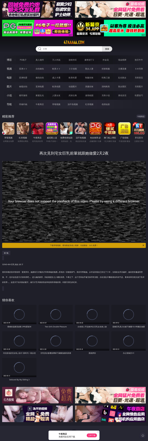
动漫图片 (73, 86)
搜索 (107, 49)
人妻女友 (56, 95)
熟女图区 (122, 86)
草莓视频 (56, 104)
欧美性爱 (73, 77)
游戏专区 (73, 59)
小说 (9, 95)
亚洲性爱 (23, 77)
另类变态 (139, 77)
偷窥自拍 (23, 86)
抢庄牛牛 (139, 59)
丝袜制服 (106, 68)
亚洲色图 (40, 86)
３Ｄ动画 (73, 68)
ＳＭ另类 (139, 68)
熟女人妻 (89, 68)
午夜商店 (40, 104)
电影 (9, 77)
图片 (9, 86)
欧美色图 (56, 86)
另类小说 (106, 95)
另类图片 (139, 86)
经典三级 (106, 77)
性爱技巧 (139, 95)
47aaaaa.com (74, 42)
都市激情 (23, 95)
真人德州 (40, 59)
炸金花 (106, 59)
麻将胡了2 (89, 59)
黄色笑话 (122, 95)
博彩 (9, 59)
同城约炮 (23, 104)
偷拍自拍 (40, 77)
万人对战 (56, 59)
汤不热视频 (73, 104)
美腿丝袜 (89, 86)
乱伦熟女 (122, 77)
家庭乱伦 (40, 95)
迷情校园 (89, 95)
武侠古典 (73, 95)
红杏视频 (89, 104)
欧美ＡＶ (56, 68)
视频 (9, 68)
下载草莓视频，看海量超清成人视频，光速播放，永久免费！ (97, 245)
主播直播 (122, 68)
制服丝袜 (89, 77)
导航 (9, 104)
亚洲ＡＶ (23, 68)
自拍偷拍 (40, 68)
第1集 (6, 253)
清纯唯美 (106, 86)
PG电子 (23, 59)
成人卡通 (56, 77)
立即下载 (91, 435)
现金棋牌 (122, 59)
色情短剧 (106, 104)
